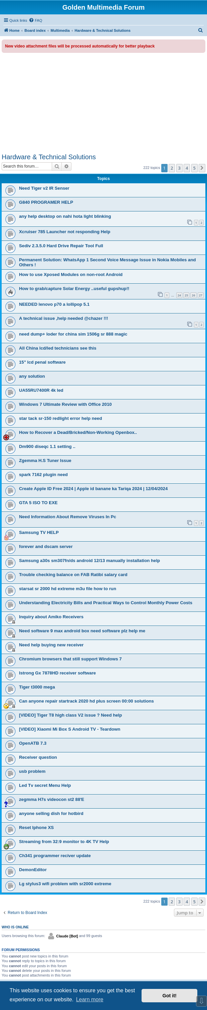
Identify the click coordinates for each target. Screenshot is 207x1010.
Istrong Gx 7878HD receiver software (57, 672)
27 (200, 295)
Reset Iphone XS (36, 827)
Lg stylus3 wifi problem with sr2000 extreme (65, 883)
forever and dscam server (46, 546)
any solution (32, 376)
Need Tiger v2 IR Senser (44, 188)
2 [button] (172, 168)
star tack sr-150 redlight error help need (60, 418)
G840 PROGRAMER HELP (46, 202)
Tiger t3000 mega (37, 687)
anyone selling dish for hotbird (51, 813)
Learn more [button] (90, 999)
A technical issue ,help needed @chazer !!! (63, 318)
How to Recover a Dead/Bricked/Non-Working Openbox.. (78, 432)
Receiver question (38, 757)
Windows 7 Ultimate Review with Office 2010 (65, 404)
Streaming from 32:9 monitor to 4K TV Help (64, 841)
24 (179, 295)
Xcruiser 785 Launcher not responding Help (64, 231)
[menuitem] (35, 20)
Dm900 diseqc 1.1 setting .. (47, 446)
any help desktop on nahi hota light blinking (65, 216)
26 (193, 295)
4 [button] (187, 168)
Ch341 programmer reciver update (55, 855)
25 (186, 295)
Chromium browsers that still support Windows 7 (70, 658)
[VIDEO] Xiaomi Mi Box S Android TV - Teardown (69, 729)
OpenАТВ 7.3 (32, 743)
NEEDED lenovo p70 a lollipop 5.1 (54, 304)
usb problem (32, 771)
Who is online (15, 927)
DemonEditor (33, 869)
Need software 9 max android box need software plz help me (82, 630)
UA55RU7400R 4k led (41, 390)
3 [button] (179, 168)
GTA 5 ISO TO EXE (38, 502)
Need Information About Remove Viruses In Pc (67, 516)
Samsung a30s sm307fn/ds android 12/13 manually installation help (89, 560)
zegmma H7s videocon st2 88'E (51, 799)
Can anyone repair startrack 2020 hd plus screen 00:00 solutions (86, 701)
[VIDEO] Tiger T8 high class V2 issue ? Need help (70, 715)
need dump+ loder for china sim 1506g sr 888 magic (73, 334)
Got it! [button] (170, 995)
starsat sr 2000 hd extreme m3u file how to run (67, 588)
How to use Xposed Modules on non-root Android (71, 274)
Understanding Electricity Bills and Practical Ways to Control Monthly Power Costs (105, 602)
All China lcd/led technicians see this (57, 348)
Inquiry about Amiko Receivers (51, 616)
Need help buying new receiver (51, 644)
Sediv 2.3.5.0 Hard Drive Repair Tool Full (61, 245)
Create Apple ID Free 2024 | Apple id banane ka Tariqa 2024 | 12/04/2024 (93, 488)
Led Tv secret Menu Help (45, 785)
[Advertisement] (103, 103)
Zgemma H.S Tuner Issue (45, 460)
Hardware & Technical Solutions (49, 157)
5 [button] (194, 168)
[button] (202, 168)
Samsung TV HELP (39, 532)
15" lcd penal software (42, 362)
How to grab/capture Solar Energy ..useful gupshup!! (74, 288)
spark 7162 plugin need (43, 474)
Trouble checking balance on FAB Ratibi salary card (73, 574)
